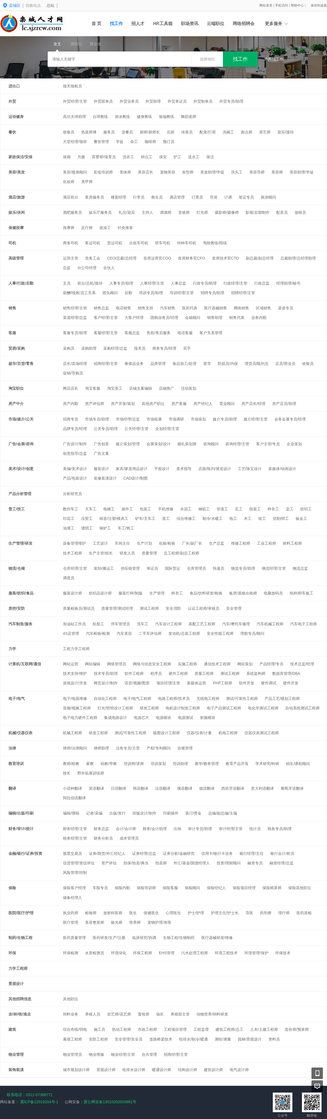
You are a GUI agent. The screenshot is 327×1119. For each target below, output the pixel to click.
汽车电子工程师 (303, 624)
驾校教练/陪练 (215, 243)
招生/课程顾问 (298, 763)
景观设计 (16, 983)
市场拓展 (154, 419)
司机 (12, 243)
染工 (289, 509)
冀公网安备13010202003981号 (110, 1102)
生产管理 (157, 593)
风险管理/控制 (75, 872)
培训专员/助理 (151, 293)
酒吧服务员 (72, 212)
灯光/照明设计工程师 (115, 708)
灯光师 (202, 212)
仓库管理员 (196, 568)
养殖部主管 (180, 1014)
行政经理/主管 (235, 283)
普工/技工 (16, 509)
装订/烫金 (193, 813)
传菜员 (187, 132)
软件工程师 (134, 673)
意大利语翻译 (262, 788)
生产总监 (216, 543)
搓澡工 (105, 227)
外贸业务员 (129, 101)
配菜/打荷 (207, 132)
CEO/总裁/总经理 (122, 258)
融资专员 (255, 863)
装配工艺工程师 (202, 624)
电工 (233, 518)
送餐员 (127, 132)
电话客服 (185, 333)
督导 (207, 363)
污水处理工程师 (194, 953)
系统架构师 (255, 673)
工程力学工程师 (76, 649)
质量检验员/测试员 (79, 608)
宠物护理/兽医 (159, 922)
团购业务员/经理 (164, 317)
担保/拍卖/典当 (136, 863)
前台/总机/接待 (89, 283)
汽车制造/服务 (20, 624)
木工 (248, 518)
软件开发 (246, 683)
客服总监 (132, 333)
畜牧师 (143, 1014)
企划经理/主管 (167, 428)
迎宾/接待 (285, 132)
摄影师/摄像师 (227, 212)
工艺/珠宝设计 (250, 468)
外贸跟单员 (103, 101)
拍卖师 (161, 863)
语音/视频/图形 (137, 683)
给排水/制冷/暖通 (193, 1039)
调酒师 (165, 212)
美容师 (277, 172)
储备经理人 (72, 897)
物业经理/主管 (123, 1054)
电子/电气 (16, 698)
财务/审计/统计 (21, 829)
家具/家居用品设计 (131, 468)
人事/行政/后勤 (21, 283)
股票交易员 (72, 853)
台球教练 (100, 116)
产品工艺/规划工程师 (282, 698)
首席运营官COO (157, 258)
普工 (166, 518)
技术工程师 (72, 553)
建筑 (12, 1029)
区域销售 (263, 308)
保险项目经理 (244, 888)
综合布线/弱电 (75, 1029)
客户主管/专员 (268, 444)
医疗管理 (70, 922)
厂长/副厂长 (192, 543)
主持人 (147, 212)
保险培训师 (146, 888)
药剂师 (265, 913)
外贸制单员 (203, 101)
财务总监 (101, 829)
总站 (50, 5)
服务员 (109, 132)
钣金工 (301, 518)
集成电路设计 (115, 717)
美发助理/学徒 (212, 172)
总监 (67, 268)
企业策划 (294, 444)
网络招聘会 (244, 23)
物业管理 (16, 1054)
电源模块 (163, 717)
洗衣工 (128, 157)
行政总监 (262, 283)
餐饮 (12, 132)
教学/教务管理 (207, 763)
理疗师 (284, 913)
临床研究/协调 (144, 937)
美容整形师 (94, 922)
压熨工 (87, 518)
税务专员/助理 (280, 829)
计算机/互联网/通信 (24, 664)
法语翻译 (162, 788)
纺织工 (306, 509)
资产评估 (109, 863)
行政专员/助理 (205, 283)
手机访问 (282, 5)
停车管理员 (120, 624)
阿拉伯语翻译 (74, 798)
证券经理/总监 (144, 853)
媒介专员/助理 (225, 419)
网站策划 (245, 664)
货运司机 (114, 243)
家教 (90, 763)
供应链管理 (130, 568)
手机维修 (165, 509)
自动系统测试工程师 (302, 708)
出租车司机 (138, 243)
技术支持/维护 (75, 673)
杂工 (134, 141)
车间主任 (122, 543)
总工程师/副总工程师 (181, 553)
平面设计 (161, 468)
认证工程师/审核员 (203, 608)
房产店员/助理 (284, 403)
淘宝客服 (92, 388)
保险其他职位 (299, 888)
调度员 (68, 578)
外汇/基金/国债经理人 (192, 863)
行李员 (138, 197)
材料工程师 (292, 543)
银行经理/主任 (252, 853)
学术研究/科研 (267, 763)
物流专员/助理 (243, 568)
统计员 (255, 829)
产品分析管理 (19, 494)
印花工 (68, 518)
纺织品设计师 (100, 593)
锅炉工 (105, 528)
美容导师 (257, 172)
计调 (228, 197)
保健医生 (151, 913)
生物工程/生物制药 (179, 937)
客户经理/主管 (106, 317)
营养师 (135, 922)
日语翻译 (118, 788)
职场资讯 (189, 23)
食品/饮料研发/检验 (206, 593)
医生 (133, 913)
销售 (12, 308)
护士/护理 (196, 913)
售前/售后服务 (159, 333)
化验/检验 (167, 543)
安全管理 (233, 608)
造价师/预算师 (297, 1029)
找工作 (116, 23)
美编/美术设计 (75, 468)
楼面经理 (118, 197)
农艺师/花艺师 (119, 1014)
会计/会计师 (126, 829)
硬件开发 (290, 683)
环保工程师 (142, 953)
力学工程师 (18, 968)
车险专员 (100, 888)
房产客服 (179, 403)
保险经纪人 (216, 888)
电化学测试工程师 (263, 708)
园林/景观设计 (250, 1039)
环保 (12, 953)
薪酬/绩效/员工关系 (79, 293)
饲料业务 (70, 1014)
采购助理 (88, 348)
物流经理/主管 (274, 568)
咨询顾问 (211, 444)
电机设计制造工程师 (183, 708)
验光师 (116, 922)
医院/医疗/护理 (21, 913)
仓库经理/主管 (75, 568)
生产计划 (144, 543)
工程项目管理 (175, 1029)
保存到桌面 (319, 5)
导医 (249, 913)
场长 (160, 1014)
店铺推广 (166, 388)
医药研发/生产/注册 (109, 937)
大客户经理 (134, 317)
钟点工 (146, 157)
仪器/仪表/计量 (199, 733)
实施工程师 (187, 664)
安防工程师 (98, 1039)
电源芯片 (141, 717)
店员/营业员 (285, 363)
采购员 (68, 348)
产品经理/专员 (271, 664)
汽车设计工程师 (168, 624)
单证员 (152, 568)
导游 (213, 197)
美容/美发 (16, 172)
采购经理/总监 (115, 348)
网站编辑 (92, 664)
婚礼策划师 (186, 444)
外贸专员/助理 (231, 101)
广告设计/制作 (75, 444)
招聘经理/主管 (243, 293)
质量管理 (149, 553)
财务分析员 (103, 838)
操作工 (127, 509)
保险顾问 (192, 888)
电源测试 (185, 717)
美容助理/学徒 (302, 172)
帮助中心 (298, 5)
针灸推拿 (125, 227)
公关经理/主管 (137, 428)
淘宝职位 (16, 388)
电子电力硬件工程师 (80, 717)
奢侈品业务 (134, 363)
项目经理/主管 (168, 683)
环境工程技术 (226, 953)
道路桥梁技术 (160, 1039)
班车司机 (162, 243)
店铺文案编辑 (140, 388)
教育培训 (16, 763)
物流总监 (300, 568)
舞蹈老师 (188, 116)
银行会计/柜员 (282, 853)
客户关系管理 (210, 333)
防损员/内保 (228, 363)
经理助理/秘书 (288, 283)
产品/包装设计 (75, 478)
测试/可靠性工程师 (242, 698)
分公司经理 (86, 268)
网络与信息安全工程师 (152, 664)
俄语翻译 (184, 788)
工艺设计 (100, 543)
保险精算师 (271, 888)
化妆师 (68, 181)
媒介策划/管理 (128, 444)
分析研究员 (72, 494)
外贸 (12, 101)
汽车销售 (167, 308)
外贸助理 (153, 101)
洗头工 (237, 172)
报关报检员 (72, 86)
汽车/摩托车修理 (236, 624)
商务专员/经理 (164, 348)
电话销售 (123, 308)
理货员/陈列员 (257, 363)
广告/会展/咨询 (21, 444)
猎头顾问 (110, 293)
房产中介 (16, 403)
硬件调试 (268, 683)
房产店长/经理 (253, 403)
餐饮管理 (101, 141)
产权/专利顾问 (159, 748)
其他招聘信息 (19, 999)
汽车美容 (124, 633)
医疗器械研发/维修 (217, 937)
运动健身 (16, 116)
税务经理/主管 (75, 838)
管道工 (222, 509)
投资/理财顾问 (229, 863)
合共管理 (149, 1054)
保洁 (210, 157)
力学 (12, 649)
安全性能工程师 (220, 633)
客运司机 (92, 243)
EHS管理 (166, 953)
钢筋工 (204, 509)
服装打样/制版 (131, 593)
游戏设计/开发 (75, 683)
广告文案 (101, 453)
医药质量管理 (74, 937)
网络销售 (241, 308)
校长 (67, 773)
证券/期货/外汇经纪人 (107, 853)
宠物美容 (167, 172)
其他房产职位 (153, 403)
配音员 (282, 212)
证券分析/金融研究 (179, 853)
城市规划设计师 (76, 1070)
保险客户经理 (74, 888)
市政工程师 (147, 1029)
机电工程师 (228, 733)
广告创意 (101, 444)
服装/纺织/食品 (21, 593)
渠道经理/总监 (75, 317)
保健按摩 (16, 227)
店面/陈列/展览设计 (214, 468)
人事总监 (178, 283)
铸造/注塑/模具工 (113, 518)
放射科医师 (112, 913)
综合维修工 (186, 518)
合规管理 (185, 748)
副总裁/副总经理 (260, 258)
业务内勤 (259, 317)
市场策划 (198, 419)
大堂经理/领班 (75, 141)
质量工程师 (204, 673)
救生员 (157, 197)
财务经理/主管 (75, 829)
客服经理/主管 (106, 333)
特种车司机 (186, 243)
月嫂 (81, 157)
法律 (12, 748)
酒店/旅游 (16, 197)
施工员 (99, 1029)
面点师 (246, 132)
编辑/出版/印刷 (21, 813)
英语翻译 (96, 788)
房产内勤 (70, 403)
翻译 (12, 788)
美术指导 (184, 468)
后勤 (128, 293)
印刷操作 (170, 813)
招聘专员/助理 (213, 293)
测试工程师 (149, 608)
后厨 (170, 132)
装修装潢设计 (105, 478)
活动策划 (188, 388)
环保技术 (282, 953)
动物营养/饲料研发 (212, 1014)
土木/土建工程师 (264, 1029)
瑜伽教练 (166, 116)
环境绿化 (118, 953)
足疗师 (87, 227)
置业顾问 (227, 403)
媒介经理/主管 (256, 419)
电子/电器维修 (75, 698)
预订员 (168, 141)
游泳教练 (122, 116)
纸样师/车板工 (302, 593)
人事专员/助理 (121, 283)
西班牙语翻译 (232, 788)
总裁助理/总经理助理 (298, 258)
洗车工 (142, 624)
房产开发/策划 (123, 403)
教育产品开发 (237, 763)
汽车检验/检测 (98, 633)
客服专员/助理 (75, 333)
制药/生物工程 (20, 937)
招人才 (137, 23)
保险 (12, 888)
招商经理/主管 (106, 363)
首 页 (96, 23)
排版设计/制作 (144, 813)
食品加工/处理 (184, 363)
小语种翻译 (72, 788)
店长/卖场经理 (75, 363)
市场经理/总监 (128, 419)
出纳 (177, 829)
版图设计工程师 (166, 733)
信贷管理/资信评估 (79, 863)
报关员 (140, 348)
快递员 (218, 568)
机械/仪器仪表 (20, 733)
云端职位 (215, 23)
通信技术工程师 (217, 664)
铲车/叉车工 (145, 518)
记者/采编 (94, 813)
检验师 (90, 913)
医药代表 (189, 308)
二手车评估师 (150, 633)
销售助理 (214, 317)
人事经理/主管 (152, 283)
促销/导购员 (73, 373)
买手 (187, 348)
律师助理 (101, 748)
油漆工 (68, 528)
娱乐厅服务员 (100, 212)
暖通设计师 (161, 1070)
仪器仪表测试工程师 (261, 733)
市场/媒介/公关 (21, 419)
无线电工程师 (207, 698)
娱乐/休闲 (16, 212)
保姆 (67, 157)
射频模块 (207, 717)
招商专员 (70, 419)
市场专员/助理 (97, 419)
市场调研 (176, 419)
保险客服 (170, 888)
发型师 (187, 172)
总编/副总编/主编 (222, 813)
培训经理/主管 (182, 293)
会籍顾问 (192, 317)
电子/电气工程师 (137, 698)
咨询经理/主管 (237, 444)
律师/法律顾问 (75, 748)
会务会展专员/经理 (290, 419)
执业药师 (70, 913)
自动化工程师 (105, 698)
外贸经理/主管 (75, 101)
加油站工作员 (74, 624)
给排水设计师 (133, 1070)
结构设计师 (187, 1070)
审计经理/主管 (231, 829)
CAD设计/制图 (135, 478)
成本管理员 (129, 838)
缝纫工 (87, 528)
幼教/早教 (109, 763)
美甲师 (87, 181)
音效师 (184, 212)
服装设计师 (72, 593)
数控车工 (70, 509)
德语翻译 (206, 788)
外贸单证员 (177, 101)
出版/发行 (117, 813)
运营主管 (70, 258)
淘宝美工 (114, 388)
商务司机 (70, 243)
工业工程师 (266, 543)
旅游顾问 (268, 197)
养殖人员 (92, 1014)
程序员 (156, 673)
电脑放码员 (273, 593)
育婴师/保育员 (104, 157)
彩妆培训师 (103, 172)
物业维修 (96, 1054)
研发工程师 (149, 708)
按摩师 (68, 227)
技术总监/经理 (302, 664)
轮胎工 (98, 624)
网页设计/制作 (106, 683)
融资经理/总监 (281, 863)
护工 (177, 157)
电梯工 (109, 509)
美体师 (125, 172)
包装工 (145, 509)
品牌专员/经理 (75, 428)
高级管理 (16, 258)
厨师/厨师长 (150, 132)
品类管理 (158, 363)
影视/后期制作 (258, 212)
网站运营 (70, 664)
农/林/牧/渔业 (19, 1014)
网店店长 (70, 388)
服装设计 (101, 468)
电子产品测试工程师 (224, 708)
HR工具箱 (162, 23)
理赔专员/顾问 (252, 633)
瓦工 (239, 509)
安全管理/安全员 (129, 1039)
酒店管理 (177, 197)
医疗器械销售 (215, 308)
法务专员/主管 (128, 748)
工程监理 (201, 1029)
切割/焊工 (281, 518)
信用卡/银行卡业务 (217, 853)
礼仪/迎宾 (127, 212)
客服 (12, 333)
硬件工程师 (178, 673)
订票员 (197, 197)
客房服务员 (94, 197)
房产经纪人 (203, 403)
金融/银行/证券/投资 (25, 853)
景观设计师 (106, 1070)
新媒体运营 (196, 683)
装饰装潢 (16, 1070)
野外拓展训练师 (90, 773)
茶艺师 (265, 132)
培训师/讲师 (134, 763)
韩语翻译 (140, 788)
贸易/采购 (16, 348)
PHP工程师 (222, 683)
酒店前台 (70, 197)
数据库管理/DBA (286, 673)
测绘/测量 (223, 1039)
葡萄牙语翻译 (292, 788)
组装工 (255, 509)
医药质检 (304, 913)
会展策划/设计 (159, 444)
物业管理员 (72, 1054)
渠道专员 (285, 308)
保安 (163, 157)
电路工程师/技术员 (174, 698)
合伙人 (109, 268)
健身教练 (144, 116)
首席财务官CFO (191, 258)
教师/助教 (71, 763)
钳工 (262, 518)
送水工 (193, 157)
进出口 (14, 86)
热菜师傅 (88, 132)
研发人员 (127, 553)
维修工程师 (240, 543)
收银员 (68, 132)
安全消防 (173, 608)
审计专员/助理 (200, 829)
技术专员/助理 (106, 673)
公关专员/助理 (106, 428)
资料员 (274, 1039)
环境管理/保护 (256, 953)
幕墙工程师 (72, 1039)
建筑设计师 (213, 1070)
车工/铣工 (126, 528)
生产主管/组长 (101, 553)
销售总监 (101, 308)
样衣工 (273, 509)
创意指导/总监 (75, 453)
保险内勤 (122, 888)
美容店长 (145, 172)
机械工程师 (72, 733)
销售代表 (236, 317)
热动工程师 (121, 1029)
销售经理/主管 (75, 308)
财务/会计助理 (155, 829)
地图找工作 (273, 59)
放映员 (300, 212)
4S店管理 (71, 633)
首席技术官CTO (225, 258)
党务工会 (92, 258)
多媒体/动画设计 (282, 468)
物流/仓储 (16, 568)
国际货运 (172, 568)
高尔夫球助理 (74, 116)
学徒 (119, 141)
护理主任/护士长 (225, 913)
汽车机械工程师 (270, 624)
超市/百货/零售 (21, 363)
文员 (67, 283)
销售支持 (145, 308)
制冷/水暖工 (212, 518)
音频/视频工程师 (77, 708)
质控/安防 (16, 608)
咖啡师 (150, 141)
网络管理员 (116, 664)
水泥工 (186, 509)
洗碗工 (228, 132)
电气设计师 (239, 1070)
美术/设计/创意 (21, 468)
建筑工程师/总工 (229, 1029)
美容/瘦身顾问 (75, 172)
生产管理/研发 (20, 543)
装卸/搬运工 (104, 568)
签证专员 (246, 197)
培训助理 (180, 763)
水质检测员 (94, 953)
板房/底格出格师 (243, 593)
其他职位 (70, 999)
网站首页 (266, 5)
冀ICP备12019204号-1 (39, 1102)
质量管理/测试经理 (117, 608)
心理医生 (173, 913)
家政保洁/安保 (20, 157)
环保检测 (70, 953)
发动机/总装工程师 (184, 633)
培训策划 (158, 763)
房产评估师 (94, 403)
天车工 (90, 509)
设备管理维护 (74, 543)
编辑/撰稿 (71, 813)
